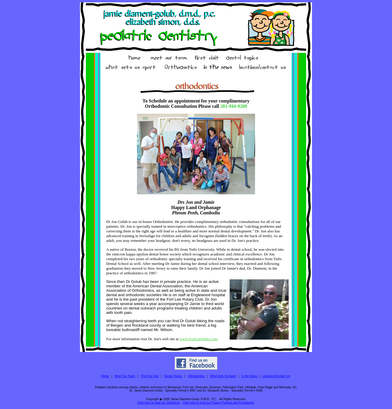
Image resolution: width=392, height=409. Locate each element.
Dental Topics (173, 376)
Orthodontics (196, 376)
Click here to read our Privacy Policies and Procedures (218, 402)
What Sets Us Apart (223, 376)
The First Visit (150, 376)
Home (105, 376)
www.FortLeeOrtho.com (198, 339)
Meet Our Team (125, 376)
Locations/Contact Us (276, 376)
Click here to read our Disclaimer (158, 402)
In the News (249, 376)
